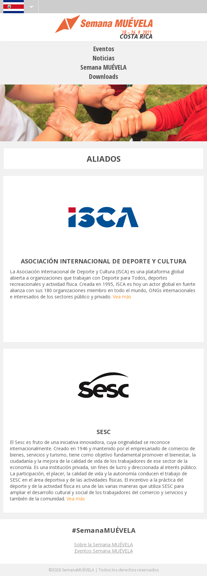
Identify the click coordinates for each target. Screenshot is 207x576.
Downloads (103, 76)
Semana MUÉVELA (103, 67)
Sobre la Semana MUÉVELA (103, 544)
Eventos (103, 48)
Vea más (122, 296)
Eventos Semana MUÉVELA (103, 551)
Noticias (103, 57)
